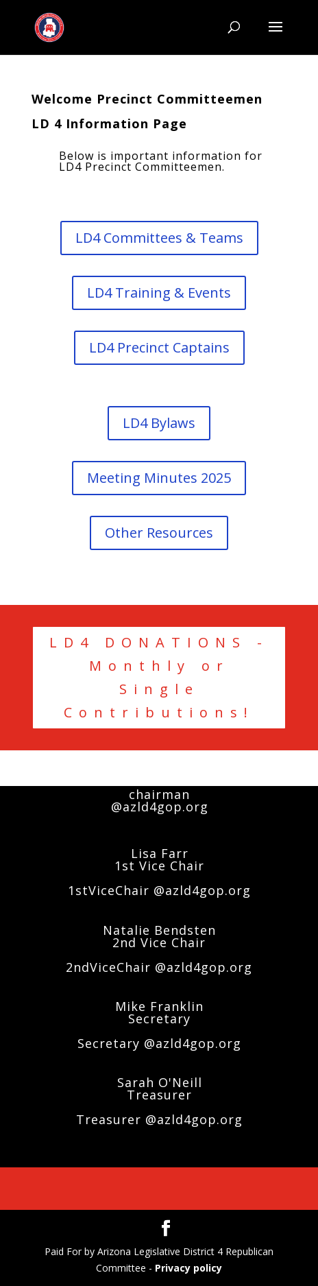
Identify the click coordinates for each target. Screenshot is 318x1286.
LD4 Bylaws (159, 423)
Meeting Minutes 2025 (159, 477)
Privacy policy (188, 1267)
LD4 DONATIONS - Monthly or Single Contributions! (159, 677)
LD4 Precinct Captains (159, 347)
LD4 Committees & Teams (159, 237)
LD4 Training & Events (159, 292)
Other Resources (159, 532)
